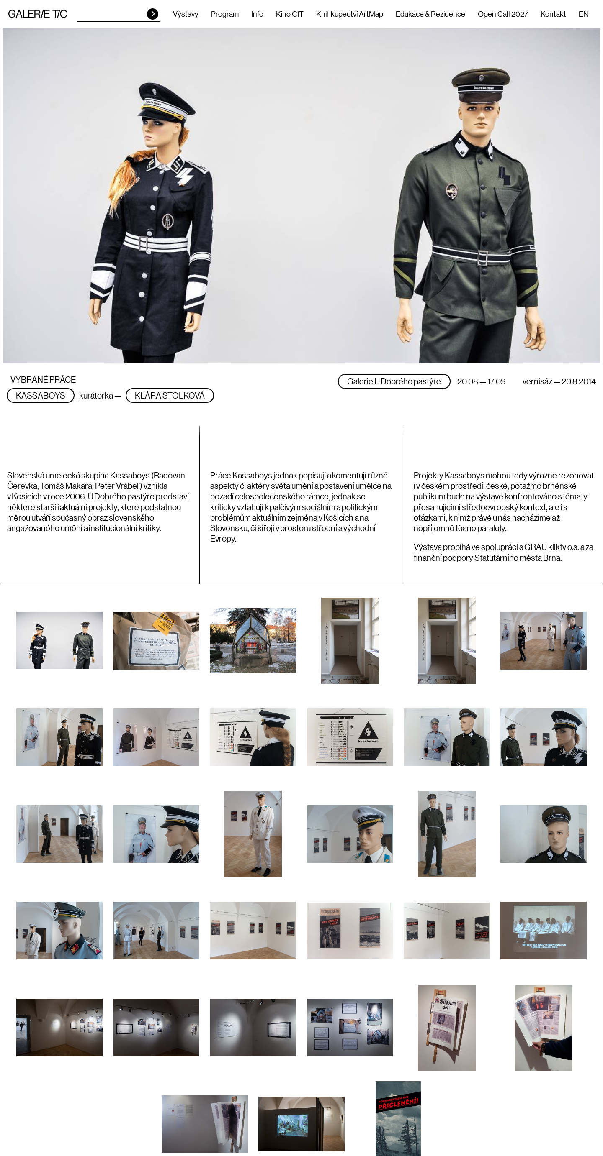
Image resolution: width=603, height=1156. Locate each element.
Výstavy (185, 13)
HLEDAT (152, 14)
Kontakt (553, 13)
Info (257, 13)
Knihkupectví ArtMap (349, 13)
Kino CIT (290, 13)
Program (225, 13)
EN (583, 13)
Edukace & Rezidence (430, 13)
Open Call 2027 (503, 13)
